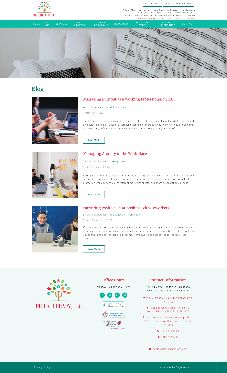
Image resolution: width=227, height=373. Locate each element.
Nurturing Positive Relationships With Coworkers (126, 208)
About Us (48, 24)
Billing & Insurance (168, 24)
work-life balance (117, 107)
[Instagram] (109, 295)
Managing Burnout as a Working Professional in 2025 (129, 99)
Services (62, 24)
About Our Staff (143, 24)
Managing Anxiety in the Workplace (115, 153)
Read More (94, 140)
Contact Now (152, 3)
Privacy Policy (42, 367)
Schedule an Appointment (178, 3)
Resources (121, 24)
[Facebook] (102, 295)
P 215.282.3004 (172, 18)
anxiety (114, 161)
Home (36, 24)
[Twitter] (124, 295)
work (86, 107)
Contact (188, 24)
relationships (117, 214)
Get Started (79, 24)
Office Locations (101, 24)
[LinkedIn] (117, 295)
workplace (98, 107)
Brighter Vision (184, 367)
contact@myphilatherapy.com (149, 18)
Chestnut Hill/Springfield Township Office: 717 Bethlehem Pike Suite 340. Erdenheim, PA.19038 (168, 321)
